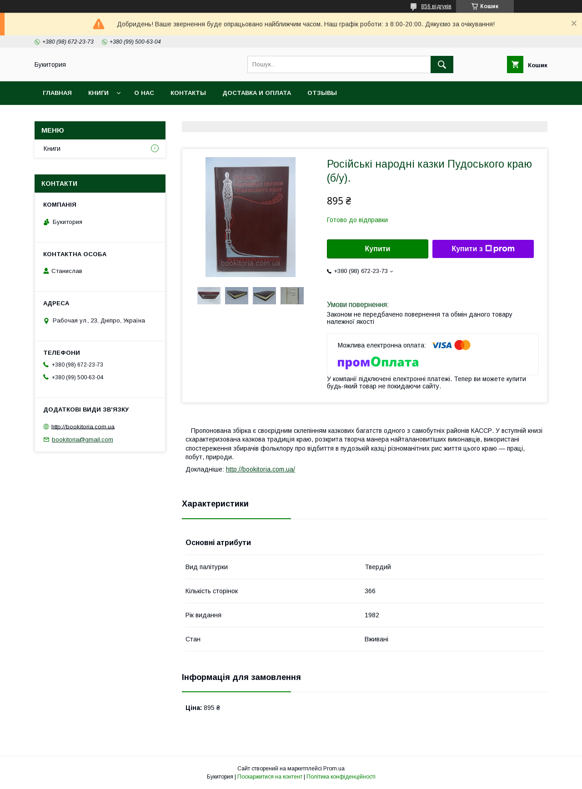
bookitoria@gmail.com (82, 439)
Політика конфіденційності (341, 777)
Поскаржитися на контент (269, 777)
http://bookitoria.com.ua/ (260, 469)
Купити (378, 249)
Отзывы (322, 92)
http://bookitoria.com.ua (83, 426)
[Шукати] (442, 64)
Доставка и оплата (256, 92)
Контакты (188, 92)
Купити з (483, 249)
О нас (144, 92)
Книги (98, 92)
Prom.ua (334, 768)
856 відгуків (436, 6)
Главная (57, 92)
